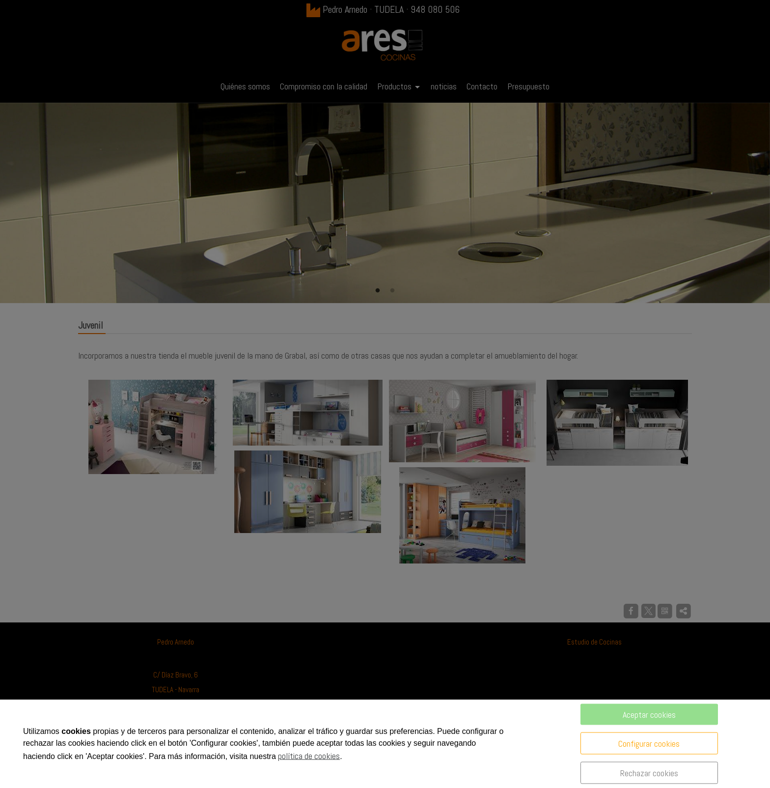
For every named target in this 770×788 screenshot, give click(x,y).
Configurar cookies (649, 743)
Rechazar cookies (649, 773)
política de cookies (309, 755)
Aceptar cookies (649, 714)
